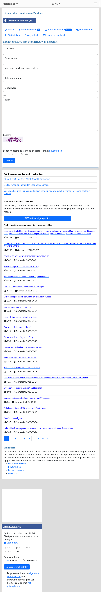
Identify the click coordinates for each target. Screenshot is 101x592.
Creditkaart (31, 560)
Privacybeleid (31, 35)
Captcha (7, 134)
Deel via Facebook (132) (18, 20)
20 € (28, 548)
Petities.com (10, 3)
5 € (8, 548)
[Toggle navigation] (95, 3)
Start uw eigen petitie (37, 218)
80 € (19, 551)
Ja (12, 153)
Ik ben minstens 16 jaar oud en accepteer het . (33, 150)
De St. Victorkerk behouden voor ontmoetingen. (26, 185)
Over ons (12, 473)
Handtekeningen (58, 29)
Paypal (13, 560)
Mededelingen (29, 29)
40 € (9, 551)
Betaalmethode (11, 557)
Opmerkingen (84, 29)
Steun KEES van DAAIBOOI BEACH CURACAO (27, 179)
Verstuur (9, 160)
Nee (26, 153)
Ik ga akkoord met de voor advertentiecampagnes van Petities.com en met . (23, 580)
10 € (18, 548)
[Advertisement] (22, 505)
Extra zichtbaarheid (53, 35)
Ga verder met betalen (17, 566)
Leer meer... (11, 542)
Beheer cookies (16, 470)
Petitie (10, 29)
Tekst (5, 95)
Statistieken (12, 35)
